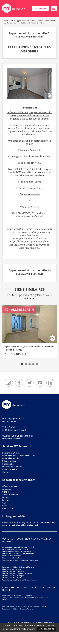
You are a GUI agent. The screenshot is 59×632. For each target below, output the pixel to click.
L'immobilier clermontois (11, 569)
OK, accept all (46, 629)
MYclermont (14, 8)
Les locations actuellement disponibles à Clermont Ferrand (24, 606)
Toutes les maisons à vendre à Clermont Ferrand (19, 580)
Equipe (5, 492)
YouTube (40, 383)
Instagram (9, 383)
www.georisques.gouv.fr (25, 238)
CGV (4, 503)
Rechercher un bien (11, 453)
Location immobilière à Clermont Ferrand (17, 609)
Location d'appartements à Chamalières (17, 595)
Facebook (19, 383)
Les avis (5, 497)
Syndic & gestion (10, 494)
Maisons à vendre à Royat (11, 577)
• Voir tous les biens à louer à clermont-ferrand (29, 589)
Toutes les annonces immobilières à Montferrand (20, 560)
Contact (6, 472)
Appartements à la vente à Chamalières (16, 551)
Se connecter (40, 8)
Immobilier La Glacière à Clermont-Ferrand (18, 553)
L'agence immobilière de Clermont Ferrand (18, 567)
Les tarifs (6, 500)
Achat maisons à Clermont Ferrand (15, 549)
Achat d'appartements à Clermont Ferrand (18, 547)
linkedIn (50, 383)
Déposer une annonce (12, 466)
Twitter (30, 383)
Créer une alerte (9, 469)
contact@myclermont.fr (13, 418)
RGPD (5, 505)
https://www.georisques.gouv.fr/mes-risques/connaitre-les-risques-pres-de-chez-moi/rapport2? (29, 245)
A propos (6, 489)
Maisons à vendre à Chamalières (14, 571)
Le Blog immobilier (14, 516)
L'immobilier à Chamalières (12, 558)
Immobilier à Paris (10, 458)
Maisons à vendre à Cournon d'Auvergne (17, 573)
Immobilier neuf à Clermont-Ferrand (18, 455)
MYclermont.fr (14, 404)
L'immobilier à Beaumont (11, 555)
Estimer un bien (9, 461)
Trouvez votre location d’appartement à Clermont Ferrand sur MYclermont (25, 598)
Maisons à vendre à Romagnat (13, 575)
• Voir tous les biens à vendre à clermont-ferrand (27, 540)
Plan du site (7, 508)
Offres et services (10, 486)
